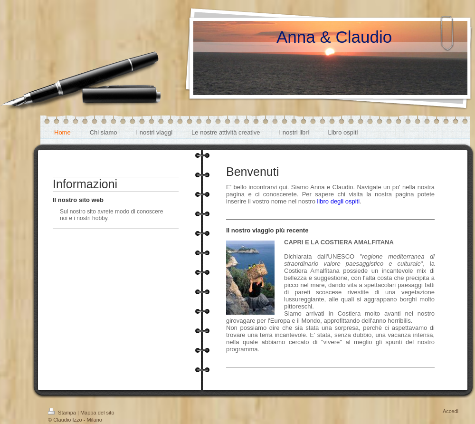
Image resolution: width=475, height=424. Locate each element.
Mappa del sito (97, 412)
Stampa (62, 412)
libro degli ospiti (338, 201)
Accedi (450, 411)
